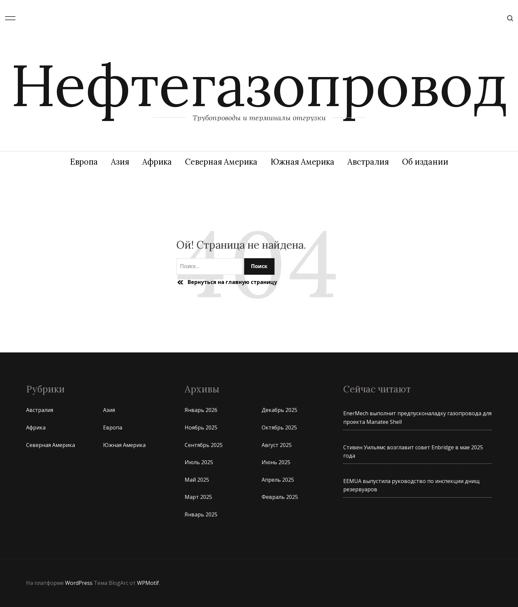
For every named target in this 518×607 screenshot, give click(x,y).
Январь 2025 (201, 514)
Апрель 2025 (278, 479)
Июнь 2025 (276, 462)
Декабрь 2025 (279, 410)
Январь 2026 (201, 410)
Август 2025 (277, 445)
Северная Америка (221, 162)
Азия (120, 162)
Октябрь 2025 (279, 427)
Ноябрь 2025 (201, 427)
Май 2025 (197, 479)
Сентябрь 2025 (204, 445)
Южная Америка (302, 162)
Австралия (368, 162)
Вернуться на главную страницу (226, 282)
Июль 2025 (199, 462)
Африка (157, 162)
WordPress (78, 583)
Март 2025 (198, 497)
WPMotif (148, 583)
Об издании (425, 162)
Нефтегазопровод (259, 85)
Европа (84, 162)
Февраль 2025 (280, 497)
